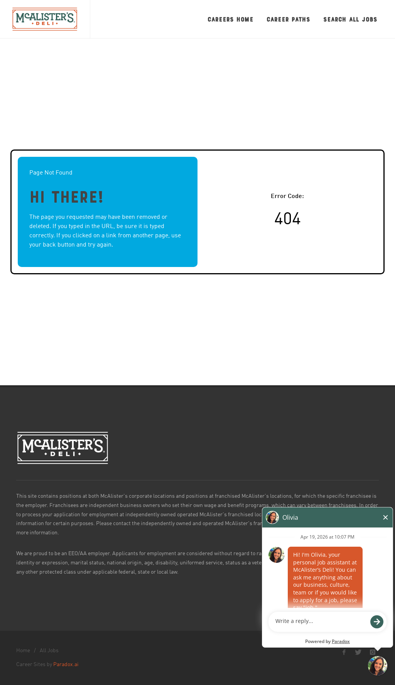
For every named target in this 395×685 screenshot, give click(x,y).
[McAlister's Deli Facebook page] (344, 652)
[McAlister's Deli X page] (358, 652)
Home (23, 650)
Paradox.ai (66, 664)
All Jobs (49, 650)
